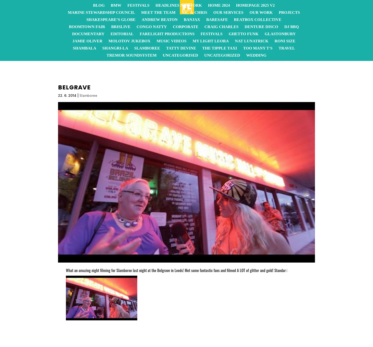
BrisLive (120, 27)
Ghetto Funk (244, 34)
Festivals (138, 6)
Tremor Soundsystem (132, 56)
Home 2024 (219, 6)
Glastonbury (280, 34)
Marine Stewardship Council (101, 13)
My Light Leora (211, 41)
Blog (99, 6)
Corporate (185, 27)
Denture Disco (261, 27)
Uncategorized (222, 56)
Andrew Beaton (160, 20)
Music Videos (171, 41)
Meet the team (158, 13)
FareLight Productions (167, 34)
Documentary (88, 34)
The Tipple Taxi (219, 48)
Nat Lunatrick (251, 41)
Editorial (122, 34)
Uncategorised (180, 56)
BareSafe (217, 20)
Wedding (256, 56)
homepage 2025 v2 (255, 6)
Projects (289, 13)
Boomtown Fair (87, 27)
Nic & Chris (194, 13)
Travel (287, 48)
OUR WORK (261, 13)
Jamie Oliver (87, 41)
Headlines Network (179, 6)
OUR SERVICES (228, 13)
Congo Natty (152, 27)
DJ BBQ (291, 27)
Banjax (192, 20)
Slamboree (147, 48)
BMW (116, 6)
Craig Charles (222, 27)
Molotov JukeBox (129, 41)
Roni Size (285, 41)
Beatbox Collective (257, 20)
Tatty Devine (181, 48)
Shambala (84, 48)
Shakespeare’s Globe (110, 20)
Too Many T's (257, 48)
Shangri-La (115, 48)
